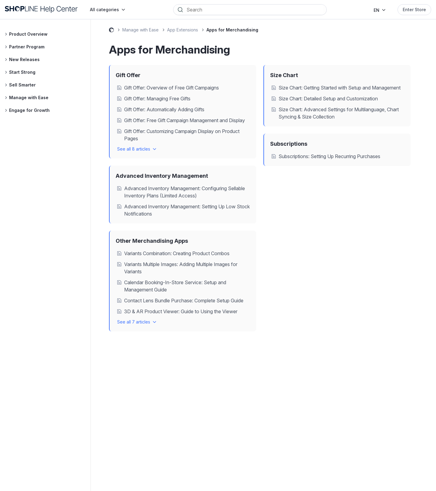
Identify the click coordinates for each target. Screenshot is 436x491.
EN (376, 10)
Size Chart (284, 75)
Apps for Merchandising (232, 29)
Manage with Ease (140, 29)
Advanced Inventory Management (162, 176)
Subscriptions (288, 144)
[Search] (254, 10)
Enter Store (414, 9)
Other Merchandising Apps (152, 241)
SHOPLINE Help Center (111, 31)
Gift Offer (128, 75)
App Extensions (182, 29)
